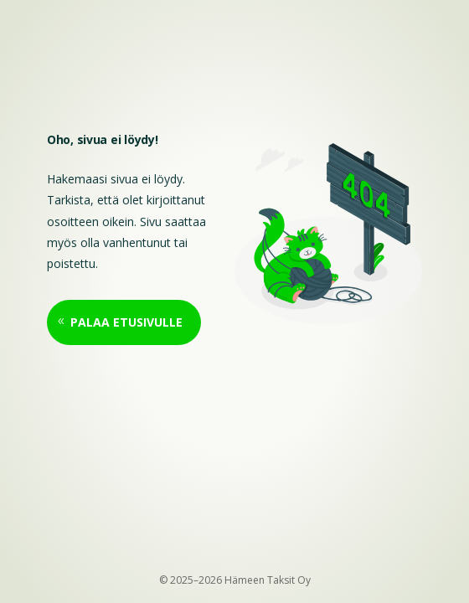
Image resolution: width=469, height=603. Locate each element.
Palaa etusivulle (126, 322)
